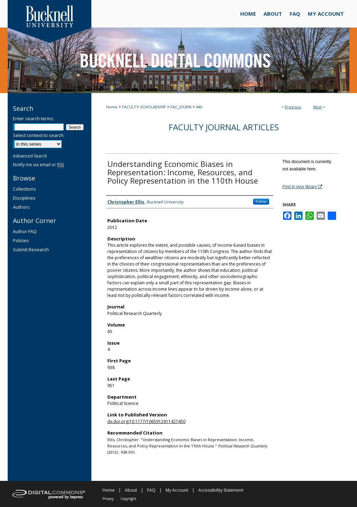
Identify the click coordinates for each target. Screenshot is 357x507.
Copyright (128, 498)
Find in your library (302, 186)
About (131, 490)
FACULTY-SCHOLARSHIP (144, 106)
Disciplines (24, 198)
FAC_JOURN (180, 106)
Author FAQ (25, 231)
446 (199, 106)
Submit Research (31, 249)
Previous (293, 106)
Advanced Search (30, 156)
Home (111, 106)
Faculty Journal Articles (224, 127)
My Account (177, 490)
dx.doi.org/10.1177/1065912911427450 (146, 421)
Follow (261, 201)
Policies (21, 240)
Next (317, 106)
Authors (21, 207)
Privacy (108, 498)
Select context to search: (38, 135)
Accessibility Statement (220, 490)
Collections (24, 189)
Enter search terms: (33, 118)
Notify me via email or (38, 165)
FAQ (151, 490)
